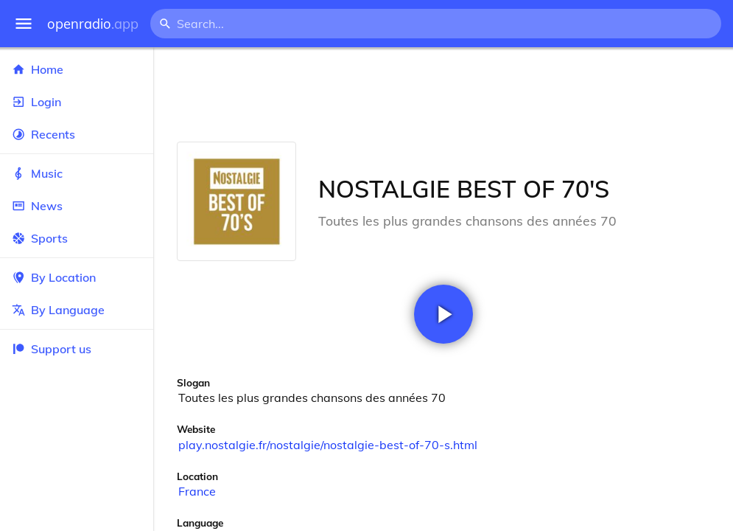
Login (76, 102)
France (197, 491)
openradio (92, 23)
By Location (76, 277)
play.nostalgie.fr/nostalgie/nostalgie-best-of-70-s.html (327, 444)
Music (76, 173)
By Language (76, 310)
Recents (76, 134)
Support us (51, 348)
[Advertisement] (443, 94)
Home (76, 69)
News (76, 206)
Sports (76, 238)
